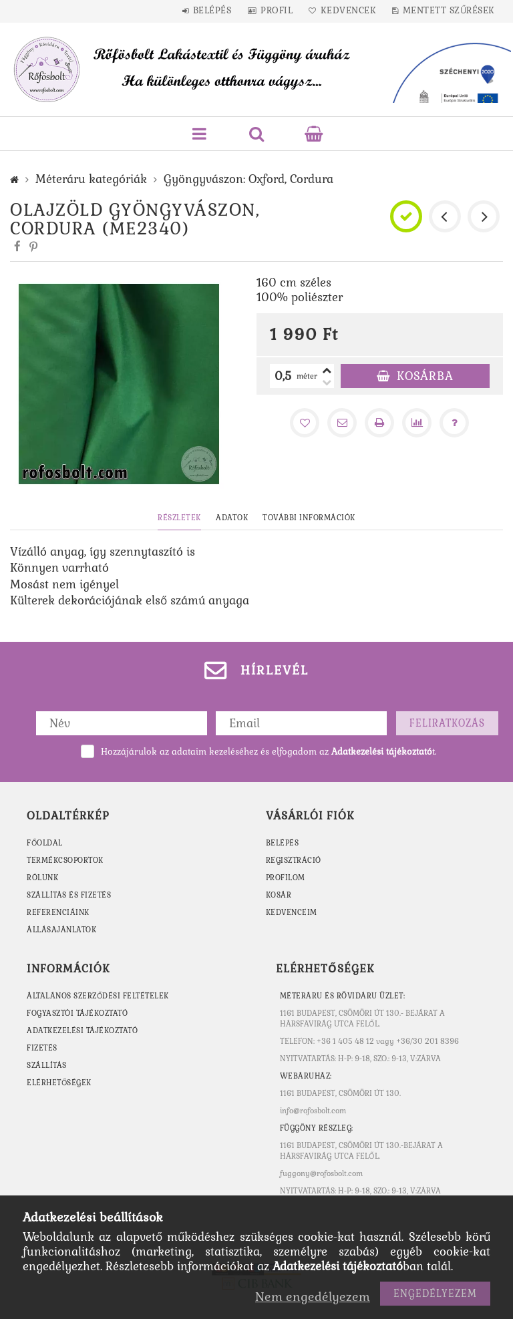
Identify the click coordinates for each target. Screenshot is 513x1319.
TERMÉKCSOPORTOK (66, 860)
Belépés (211, 10)
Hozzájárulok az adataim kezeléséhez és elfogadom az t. (268, 751)
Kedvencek (355, 10)
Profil (279, 10)
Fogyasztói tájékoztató (79, 1013)
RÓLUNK (43, 877)
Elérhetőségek (60, 1082)
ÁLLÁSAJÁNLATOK (62, 929)
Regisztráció (294, 860)
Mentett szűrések (459, 10)
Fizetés (42, 1048)
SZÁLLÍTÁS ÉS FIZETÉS (69, 895)
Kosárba (425, 376)
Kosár (279, 895)
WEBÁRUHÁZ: (306, 1076)
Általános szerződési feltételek (99, 995)
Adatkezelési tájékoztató (83, 1030)
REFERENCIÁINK (59, 912)
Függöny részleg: (318, 1128)
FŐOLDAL (45, 842)
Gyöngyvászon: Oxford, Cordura (248, 179)
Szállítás (47, 1065)
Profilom (286, 877)
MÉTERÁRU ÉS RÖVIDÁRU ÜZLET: (343, 995)
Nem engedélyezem (312, 1296)
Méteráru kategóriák (91, 179)
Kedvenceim (292, 912)
